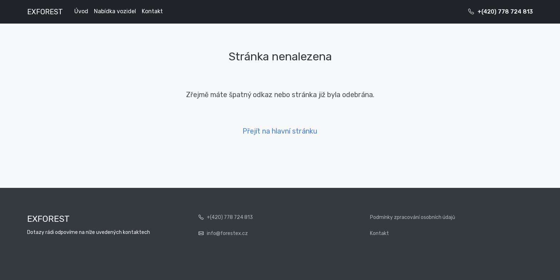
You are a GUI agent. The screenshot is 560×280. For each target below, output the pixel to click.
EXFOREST (45, 12)
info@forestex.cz (227, 233)
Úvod (81, 11)
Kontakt (152, 11)
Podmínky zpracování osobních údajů (412, 217)
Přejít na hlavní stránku (280, 131)
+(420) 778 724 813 (505, 11)
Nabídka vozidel (115, 11)
